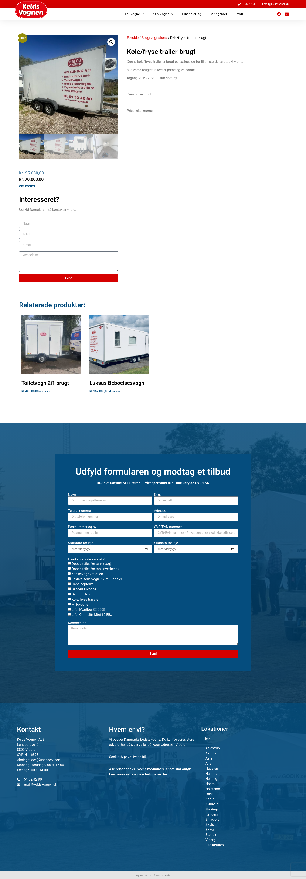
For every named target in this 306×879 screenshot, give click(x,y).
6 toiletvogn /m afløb (87, 574)
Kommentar (77, 623)
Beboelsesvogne (84, 589)
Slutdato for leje (166, 543)
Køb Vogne (163, 14)
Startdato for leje (80, 543)
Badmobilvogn (83, 594)
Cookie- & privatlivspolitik (128, 757)
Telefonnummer (80, 511)
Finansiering (191, 14)
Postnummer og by (82, 527)
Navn (72, 494)
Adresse (160, 511)
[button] (111, 42)
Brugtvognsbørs (154, 37)
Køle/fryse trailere (85, 599)
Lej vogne (134, 14)
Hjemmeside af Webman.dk (153, 875)
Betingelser (218, 14)
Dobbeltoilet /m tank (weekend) (95, 569)
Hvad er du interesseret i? (87, 559)
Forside (133, 37)
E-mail (158, 494)
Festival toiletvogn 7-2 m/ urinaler (97, 579)
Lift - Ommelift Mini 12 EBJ (92, 614)
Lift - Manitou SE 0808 (88, 609)
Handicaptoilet (83, 584)
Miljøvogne (80, 604)
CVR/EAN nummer (168, 527)
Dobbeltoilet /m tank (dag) (91, 564)
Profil (240, 14)
